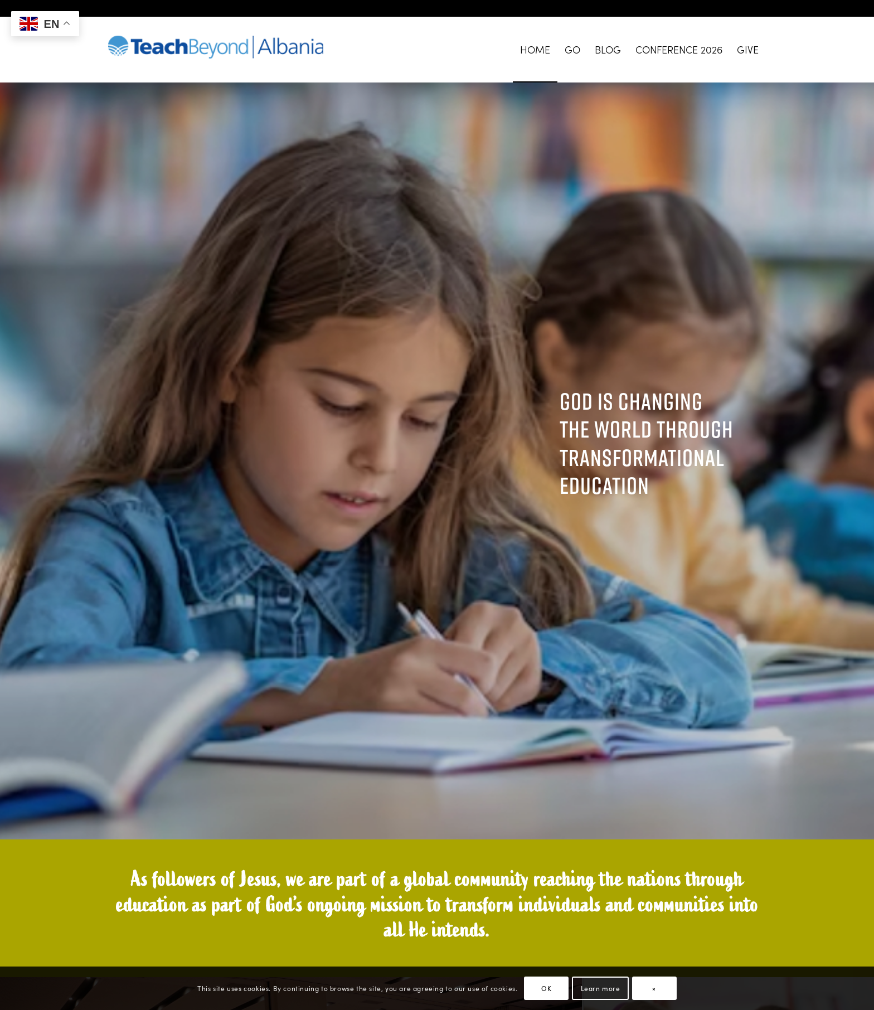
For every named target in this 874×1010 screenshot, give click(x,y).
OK (546, 988)
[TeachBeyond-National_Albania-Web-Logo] (215, 49)
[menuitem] (535, 49)
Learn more (600, 988)
